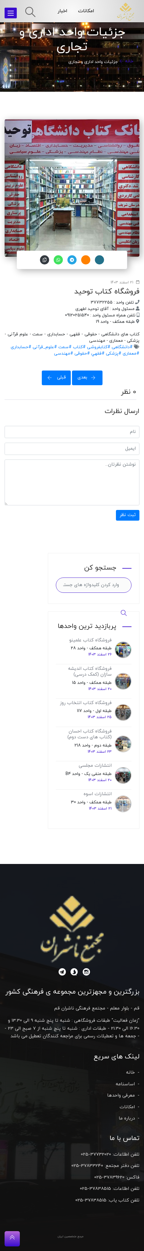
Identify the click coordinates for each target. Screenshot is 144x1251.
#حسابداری (21, 347)
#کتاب (79, 347)
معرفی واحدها (121, 1095)
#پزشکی (113, 353)
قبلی (55, 377)
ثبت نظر (128, 515)
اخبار (62, 11)
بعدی (88, 377)
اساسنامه (125, 1084)
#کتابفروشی (98, 347)
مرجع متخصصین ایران (71, 1236)
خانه (129, 61)
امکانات (86, 11)
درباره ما (127, 1118)
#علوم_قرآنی (44, 347)
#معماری (130, 353)
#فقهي (97, 353)
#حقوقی (81, 353)
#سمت (64, 347)
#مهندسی (63, 353)
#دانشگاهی (121, 347)
